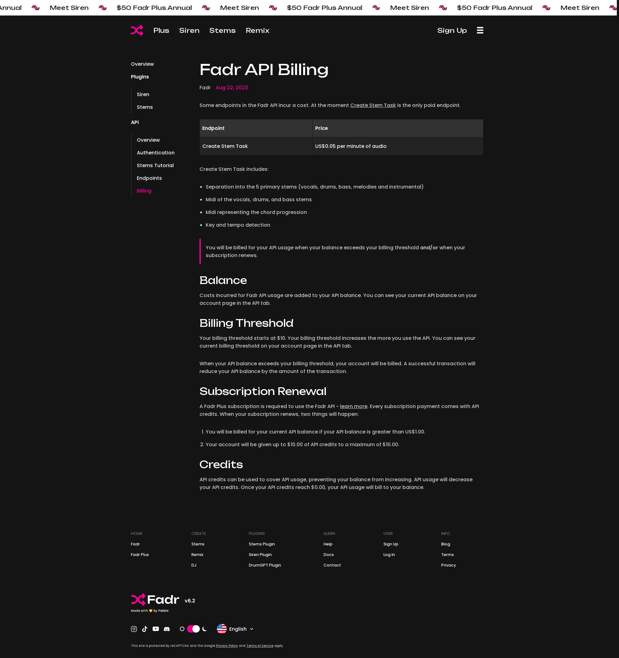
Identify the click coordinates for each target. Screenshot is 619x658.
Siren (189, 30)
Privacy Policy (227, 646)
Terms (447, 554)
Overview (142, 64)
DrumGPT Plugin (265, 565)
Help (328, 544)
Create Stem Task (373, 105)
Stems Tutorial (155, 165)
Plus (161, 30)
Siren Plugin (260, 554)
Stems (222, 30)
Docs (329, 554)
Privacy (448, 565)
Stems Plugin (262, 544)
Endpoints (149, 178)
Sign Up (452, 30)
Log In (389, 554)
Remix (257, 30)
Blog (445, 544)
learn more (353, 406)
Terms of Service (259, 646)
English (235, 629)
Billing (144, 190)
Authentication (156, 152)
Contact (332, 565)
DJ (194, 565)
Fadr (135, 544)
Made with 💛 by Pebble (149, 611)
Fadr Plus (140, 554)
